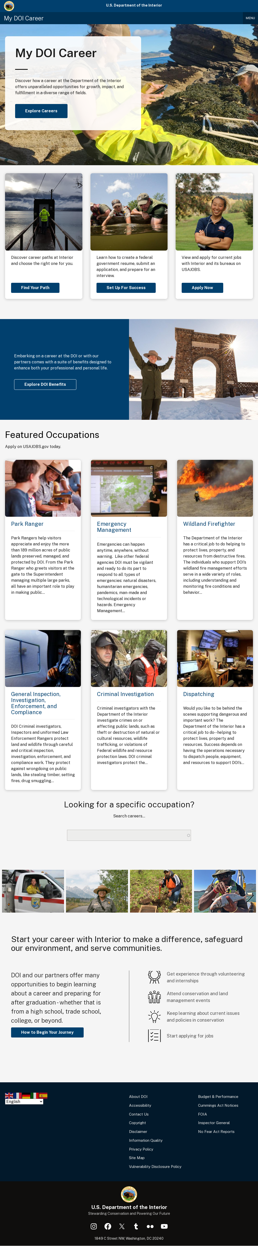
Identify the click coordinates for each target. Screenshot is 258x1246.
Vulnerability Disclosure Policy (155, 1166)
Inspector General (214, 1123)
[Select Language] (24, 1101)
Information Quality (146, 1140)
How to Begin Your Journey (47, 1032)
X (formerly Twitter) (122, 1226)
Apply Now (202, 287)
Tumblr (136, 1226)
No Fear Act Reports (216, 1131)
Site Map (137, 1158)
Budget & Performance (218, 1096)
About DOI (138, 1096)
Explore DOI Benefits (45, 384)
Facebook (108, 1226)
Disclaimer (138, 1131)
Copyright (137, 1123)
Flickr (150, 1226)
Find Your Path (35, 287)
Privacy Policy (141, 1149)
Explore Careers (41, 111)
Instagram (94, 1226)
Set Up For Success (126, 287)
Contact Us (139, 1114)
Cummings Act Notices (218, 1105)
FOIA (202, 1114)
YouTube (164, 1226)
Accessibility (140, 1105)
